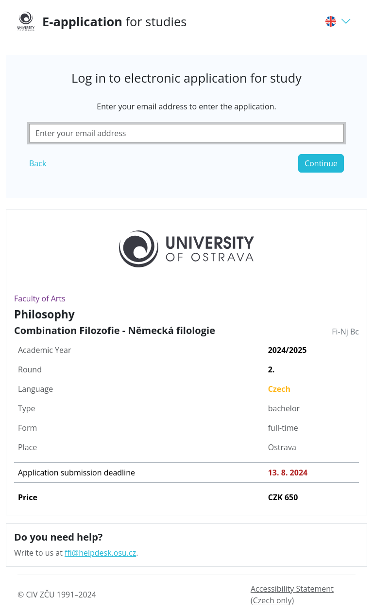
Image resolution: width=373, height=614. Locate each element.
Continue (321, 163)
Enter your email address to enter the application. (186, 106)
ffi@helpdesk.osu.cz (100, 552)
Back (37, 163)
